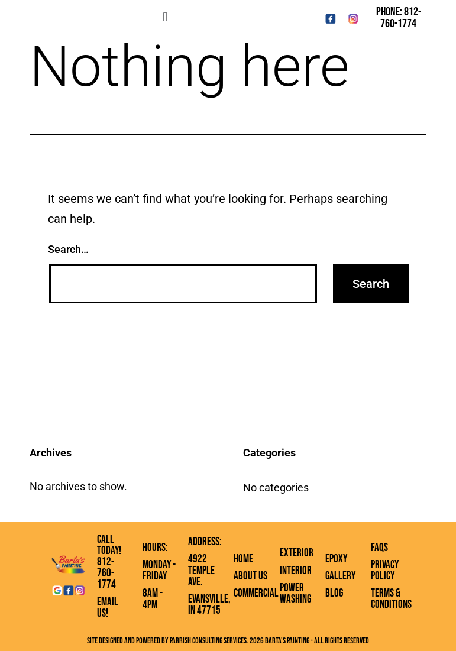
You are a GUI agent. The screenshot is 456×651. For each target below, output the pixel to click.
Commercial (256, 593)
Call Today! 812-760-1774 (109, 562)
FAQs (379, 548)
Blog (334, 593)
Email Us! (107, 607)
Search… (68, 249)
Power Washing (295, 593)
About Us (250, 576)
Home (243, 559)
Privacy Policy (385, 570)
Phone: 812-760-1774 (398, 18)
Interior (296, 571)
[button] (165, 17)
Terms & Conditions (391, 599)
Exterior (296, 553)
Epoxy (336, 559)
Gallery (340, 576)
